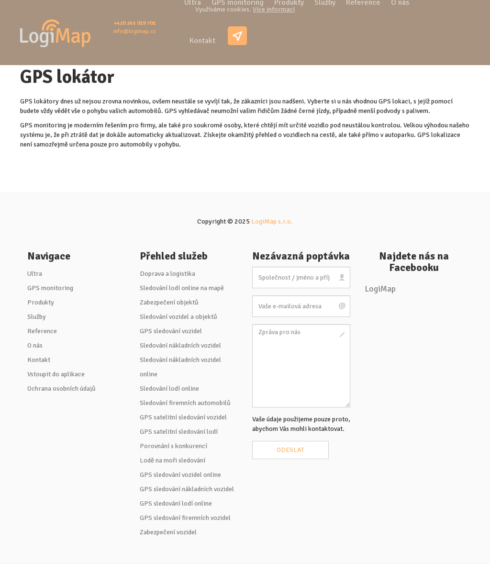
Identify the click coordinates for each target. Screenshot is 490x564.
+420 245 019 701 (135, 23)
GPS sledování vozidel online (180, 475)
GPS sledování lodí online (176, 503)
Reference (42, 331)
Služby (36, 317)
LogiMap (380, 289)
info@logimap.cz (134, 31)
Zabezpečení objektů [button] (169, 302)
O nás (35, 345)
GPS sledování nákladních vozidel (187, 489)
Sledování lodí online (169, 388)
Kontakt (202, 40)
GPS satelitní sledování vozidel (183, 417)
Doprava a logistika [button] (167, 274)
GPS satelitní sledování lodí (179, 432)
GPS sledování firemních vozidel (185, 518)
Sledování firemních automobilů (185, 403)
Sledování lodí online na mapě (182, 288)
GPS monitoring (50, 288)
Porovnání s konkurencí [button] (173, 446)
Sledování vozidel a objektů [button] (178, 317)
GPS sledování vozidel (171, 331)
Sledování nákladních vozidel (180, 345)
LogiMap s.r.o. (272, 221)
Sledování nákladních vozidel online (180, 367)
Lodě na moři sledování (172, 460)
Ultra (34, 274)
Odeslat (290, 450)
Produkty (40, 302)
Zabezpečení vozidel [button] (168, 532)
